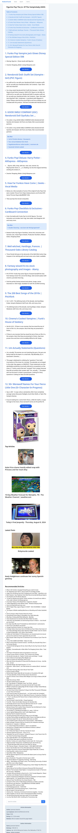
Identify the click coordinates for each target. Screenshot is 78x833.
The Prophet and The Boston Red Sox (16, 596)
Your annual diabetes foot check (18, 142)
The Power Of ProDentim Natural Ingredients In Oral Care (21, 652)
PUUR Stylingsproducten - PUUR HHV (16, 787)
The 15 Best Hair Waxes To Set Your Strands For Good (20, 731)
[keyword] (35, 1)
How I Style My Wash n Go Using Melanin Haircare (19, 737)
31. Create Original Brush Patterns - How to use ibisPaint (21, 725)
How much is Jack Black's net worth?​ (16, 625)
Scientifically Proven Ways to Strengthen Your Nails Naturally (22, 615)
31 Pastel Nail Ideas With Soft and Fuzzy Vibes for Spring (21, 744)
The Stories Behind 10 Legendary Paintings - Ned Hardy (21, 759)
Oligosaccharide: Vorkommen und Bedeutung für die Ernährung (23, 742)
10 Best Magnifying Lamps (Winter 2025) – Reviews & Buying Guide (24, 603)
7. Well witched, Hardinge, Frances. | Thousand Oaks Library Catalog (26, 31)
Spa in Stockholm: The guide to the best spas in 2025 (20, 758)
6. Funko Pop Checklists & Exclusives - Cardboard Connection (26, 27)
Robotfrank (6, 2)
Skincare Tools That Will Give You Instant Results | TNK (20, 780)
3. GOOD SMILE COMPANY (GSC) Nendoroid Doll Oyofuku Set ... (27, 20)
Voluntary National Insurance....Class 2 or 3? (18, 732)
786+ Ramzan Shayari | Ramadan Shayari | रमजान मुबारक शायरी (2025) (24, 746)
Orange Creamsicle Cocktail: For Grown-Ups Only (19, 627)
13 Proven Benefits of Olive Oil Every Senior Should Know (21, 675)
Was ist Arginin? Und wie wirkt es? (15, 790)
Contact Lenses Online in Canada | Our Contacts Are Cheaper (22, 654)
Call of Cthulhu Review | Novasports (19, 139)
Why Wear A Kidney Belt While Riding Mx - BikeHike (20, 617)
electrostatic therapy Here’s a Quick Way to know (19, 705)
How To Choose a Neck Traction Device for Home (19, 613)
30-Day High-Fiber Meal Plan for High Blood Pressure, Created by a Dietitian (26, 695)
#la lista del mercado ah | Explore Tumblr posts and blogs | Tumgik (24, 656)
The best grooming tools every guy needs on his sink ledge (22, 715)
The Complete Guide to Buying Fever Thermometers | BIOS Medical (24, 720)
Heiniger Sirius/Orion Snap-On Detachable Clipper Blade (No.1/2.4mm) (25, 749)
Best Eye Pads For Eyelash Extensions (16, 714)
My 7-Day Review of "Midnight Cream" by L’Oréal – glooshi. (21, 683)
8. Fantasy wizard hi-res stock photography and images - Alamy (26, 35)
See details (26, 69)
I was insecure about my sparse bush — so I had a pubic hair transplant (25, 693)
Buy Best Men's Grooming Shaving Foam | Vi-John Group (21, 788)
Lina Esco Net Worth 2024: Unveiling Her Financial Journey (21, 797)
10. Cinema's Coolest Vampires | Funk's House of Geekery (25, 40)
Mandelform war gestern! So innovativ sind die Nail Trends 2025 (23, 685)
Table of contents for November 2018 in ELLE (18, 659)
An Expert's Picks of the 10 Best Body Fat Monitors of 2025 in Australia (25, 781)
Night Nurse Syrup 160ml (13, 680)
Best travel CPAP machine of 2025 (15, 785)
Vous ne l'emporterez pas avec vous (15, 605)
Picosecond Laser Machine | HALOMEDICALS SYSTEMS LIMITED (23, 783)
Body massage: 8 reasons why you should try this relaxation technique (25, 722)
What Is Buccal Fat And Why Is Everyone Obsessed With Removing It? (24, 768)
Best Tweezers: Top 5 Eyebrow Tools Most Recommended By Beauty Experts (26, 595)
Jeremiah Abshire (15, 809)
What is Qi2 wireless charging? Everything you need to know (22, 590)
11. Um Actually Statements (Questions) (19, 42)
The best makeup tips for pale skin (15, 681)
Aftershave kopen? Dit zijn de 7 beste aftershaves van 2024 (22, 719)
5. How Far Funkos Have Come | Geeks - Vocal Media (23, 25)
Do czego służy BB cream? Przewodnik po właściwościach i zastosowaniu (25, 624)
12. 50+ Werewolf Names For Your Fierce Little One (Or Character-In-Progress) (24, 46)
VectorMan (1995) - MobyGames (14, 753)
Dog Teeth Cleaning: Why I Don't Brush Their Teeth (19, 669)
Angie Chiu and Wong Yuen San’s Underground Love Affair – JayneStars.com (26, 593)
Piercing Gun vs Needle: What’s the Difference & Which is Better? (23, 727)
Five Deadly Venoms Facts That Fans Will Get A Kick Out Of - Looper (24, 703)
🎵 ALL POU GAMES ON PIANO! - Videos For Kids (19, 641)
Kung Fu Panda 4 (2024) (12, 671)
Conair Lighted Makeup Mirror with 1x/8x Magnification (21, 712)
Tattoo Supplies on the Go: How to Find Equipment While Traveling (24, 793)
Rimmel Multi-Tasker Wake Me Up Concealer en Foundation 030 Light (24, 673)
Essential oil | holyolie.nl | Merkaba (15, 724)
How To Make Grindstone (13, 729)
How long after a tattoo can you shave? (16, 751)
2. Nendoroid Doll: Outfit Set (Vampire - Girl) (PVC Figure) (24, 17)
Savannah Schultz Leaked (16, 147)
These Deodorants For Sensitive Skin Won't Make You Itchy (21, 619)
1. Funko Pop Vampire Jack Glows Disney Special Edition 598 (25, 14)
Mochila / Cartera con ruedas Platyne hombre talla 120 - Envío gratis (24, 741)
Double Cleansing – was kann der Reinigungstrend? (24, 228)
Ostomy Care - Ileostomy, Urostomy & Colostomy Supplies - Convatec (24, 792)
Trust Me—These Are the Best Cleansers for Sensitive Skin (21, 702)
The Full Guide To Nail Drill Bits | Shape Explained (19, 700)
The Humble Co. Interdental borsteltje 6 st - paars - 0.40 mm (22, 710)
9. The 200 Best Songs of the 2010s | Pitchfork (21, 37)
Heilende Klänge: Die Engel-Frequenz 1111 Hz (18, 664)
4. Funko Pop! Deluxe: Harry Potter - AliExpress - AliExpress (25, 22)
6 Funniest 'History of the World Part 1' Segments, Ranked (21, 602)
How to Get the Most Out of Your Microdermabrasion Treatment (23, 748)
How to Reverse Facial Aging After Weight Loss (18, 658)
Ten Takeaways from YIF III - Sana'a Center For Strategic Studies (23, 591)
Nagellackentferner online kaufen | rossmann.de (23, 144)
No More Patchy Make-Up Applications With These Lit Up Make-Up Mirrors (26, 717)
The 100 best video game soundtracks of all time (19, 739)
